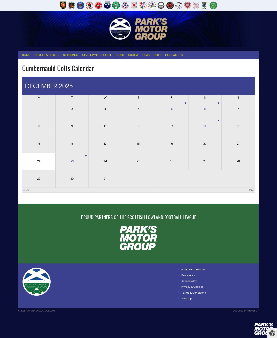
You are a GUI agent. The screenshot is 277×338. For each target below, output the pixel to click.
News (146, 55)
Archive (133, 55)
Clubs (119, 55)
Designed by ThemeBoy (246, 310)
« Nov (26, 190)
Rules (157, 55)
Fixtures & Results (46, 55)
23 (72, 161)
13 (205, 126)
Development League (97, 55)
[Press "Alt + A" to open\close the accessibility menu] (272, 333)
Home (26, 55)
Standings (70, 55)
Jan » (251, 190)
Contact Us (174, 55)
